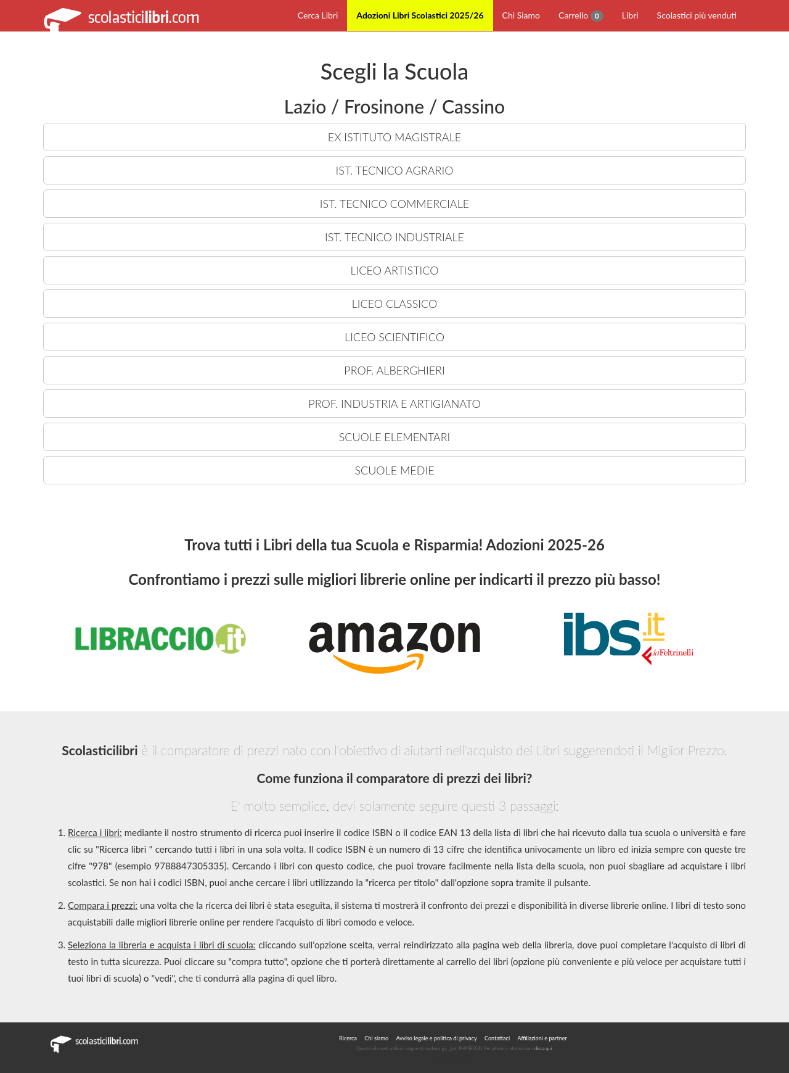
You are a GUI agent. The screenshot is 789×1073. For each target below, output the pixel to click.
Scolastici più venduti (697, 15)
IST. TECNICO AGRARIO (395, 170)
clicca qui (543, 1048)
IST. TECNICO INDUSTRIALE (394, 237)
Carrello (580, 16)
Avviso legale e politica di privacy (436, 1038)
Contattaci (497, 1038)
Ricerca (348, 1038)
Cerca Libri (318, 15)
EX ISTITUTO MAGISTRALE (394, 137)
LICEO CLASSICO (394, 303)
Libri (630, 15)
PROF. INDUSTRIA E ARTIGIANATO (394, 403)
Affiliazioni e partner (541, 1038)
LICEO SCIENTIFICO (394, 337)
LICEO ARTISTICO (395, 270)
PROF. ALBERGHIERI (394, 370)
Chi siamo (376, 1038)
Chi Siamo (521, 15)
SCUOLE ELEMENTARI (395, 437)
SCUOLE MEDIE (394, 470)
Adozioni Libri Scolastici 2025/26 (419, 15)
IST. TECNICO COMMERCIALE (394, 203)
